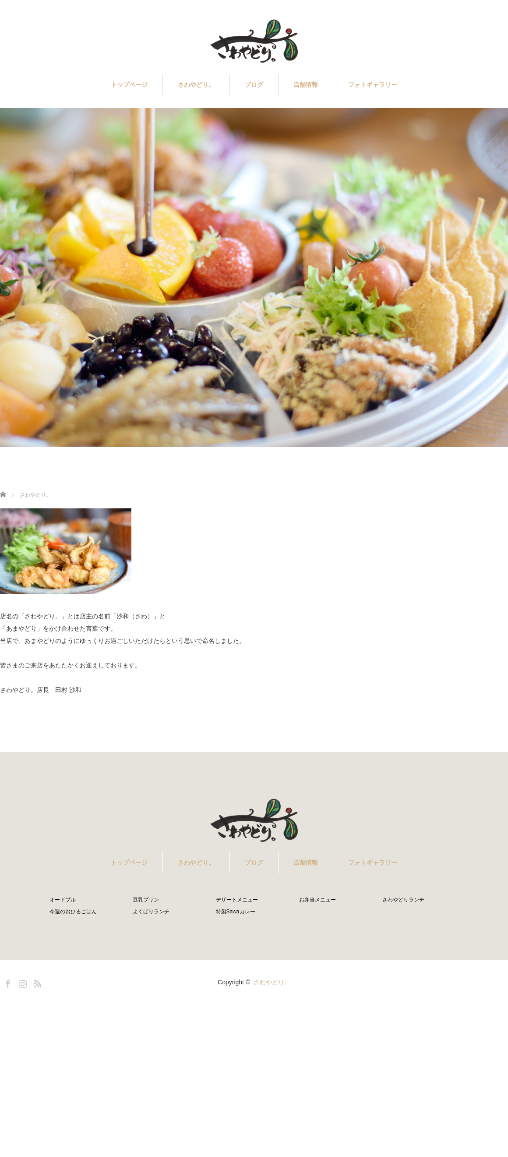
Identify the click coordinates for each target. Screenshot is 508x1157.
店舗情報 (305, 84)
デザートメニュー (237, 899)
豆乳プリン (146, 899)
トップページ (129, 84)
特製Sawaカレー (235, 911)
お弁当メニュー (317, 899)
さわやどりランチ (403, 899)
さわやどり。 (196, 84)
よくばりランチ (151, 911)
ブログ (254, 84)
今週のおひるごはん (73, 911)
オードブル (62, 899)
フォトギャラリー (372, 84)
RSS (36, 982)
